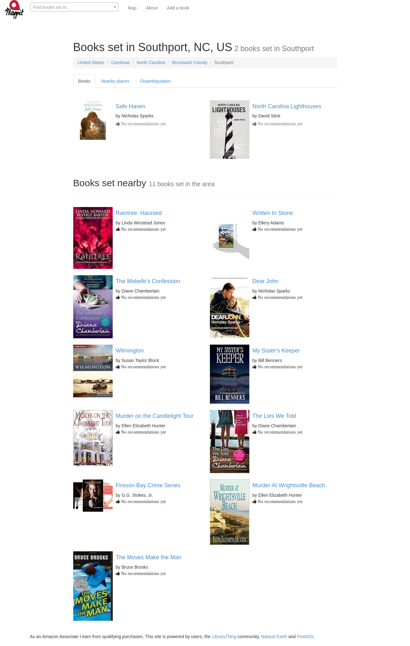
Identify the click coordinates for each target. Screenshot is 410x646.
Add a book (178, 7)
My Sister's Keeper (276, 350)
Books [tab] (84, 81)
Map (132, 7)
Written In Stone (273, 213)
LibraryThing (224, 636)
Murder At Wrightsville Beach (289, 485)
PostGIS (305, 636)
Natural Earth (274, 636)
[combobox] (74, 7)
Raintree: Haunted (139, 213)
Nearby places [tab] (115, 81)
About (151, 7)
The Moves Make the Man (148, 557)
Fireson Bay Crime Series (148, 485)
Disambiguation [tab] (155, 81)
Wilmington (130, 350)
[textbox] (74, 7)
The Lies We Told (274, 416)
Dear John (266, 281)
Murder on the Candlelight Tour (155, 416)
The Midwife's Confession (148, 281)
